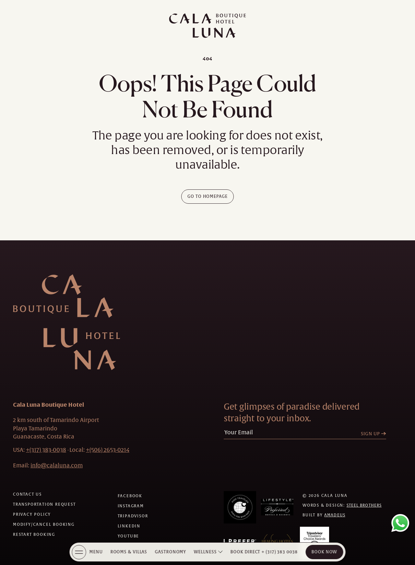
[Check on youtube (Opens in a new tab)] (128, 536)
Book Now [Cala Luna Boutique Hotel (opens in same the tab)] (324, 551)
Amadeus (334, 515)
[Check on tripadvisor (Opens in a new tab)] (133, 516)
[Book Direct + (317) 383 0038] (264, 552)
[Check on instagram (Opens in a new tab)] (131, 506)
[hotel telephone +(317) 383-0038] (46, 450)
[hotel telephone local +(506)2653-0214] (107, 450)
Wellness (205, 551)
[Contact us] (27, 494)
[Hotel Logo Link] (66, 322)
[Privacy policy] (32, 514)
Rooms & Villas (128, 551)
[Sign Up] (375, 433)
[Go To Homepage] (207, 196)
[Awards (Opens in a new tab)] (240, 507)
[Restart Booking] (34, 534)
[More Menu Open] (79, 552)
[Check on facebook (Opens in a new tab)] (130, 496)
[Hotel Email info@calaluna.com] (56, 465)
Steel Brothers (364, 505)
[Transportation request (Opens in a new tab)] (44, 504)
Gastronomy (170, 551)
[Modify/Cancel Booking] (44, 524)
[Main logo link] (207, 26)
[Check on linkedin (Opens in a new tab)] (129, 526)
